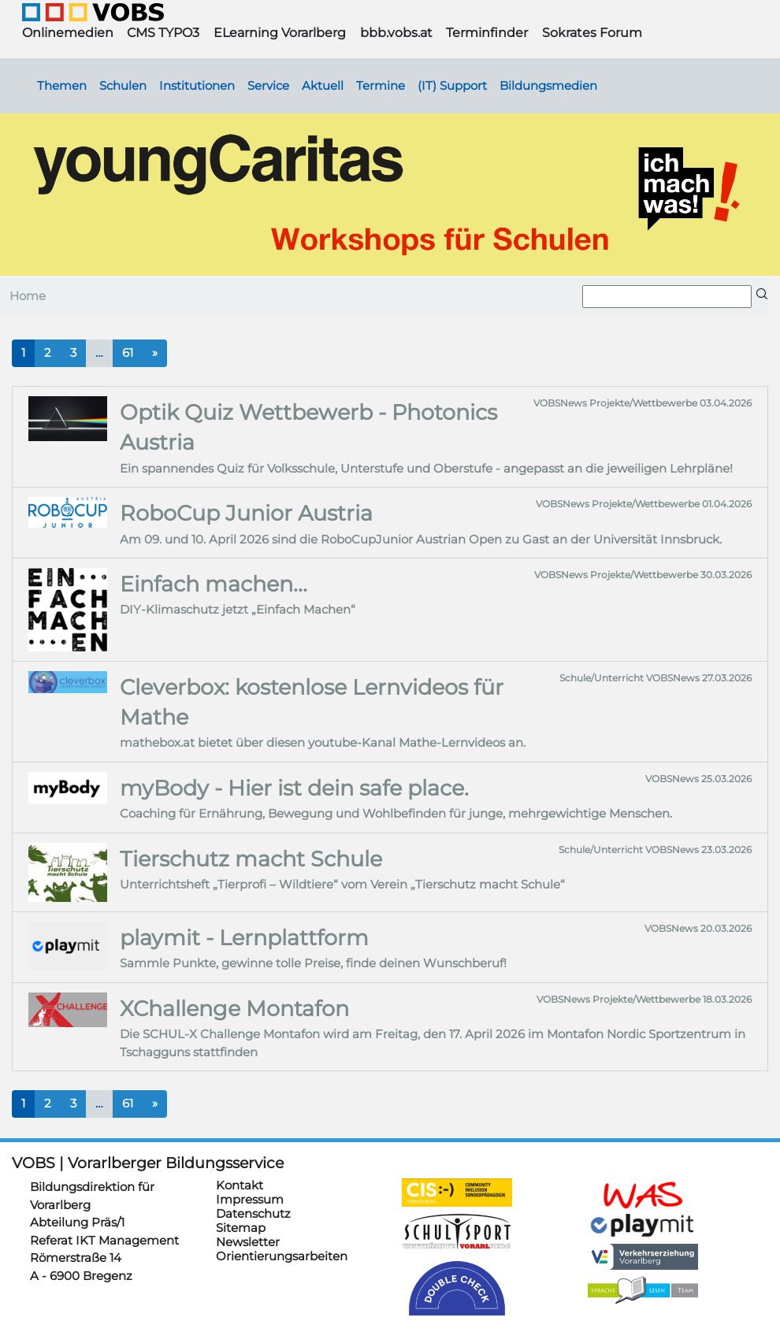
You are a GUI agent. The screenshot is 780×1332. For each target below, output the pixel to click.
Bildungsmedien (548, 86)
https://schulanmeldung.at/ (643, 1194)
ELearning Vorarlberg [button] (280, 32)
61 (127, 352)
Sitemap (241, 1227)
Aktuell (323, 86)
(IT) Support (452, 86)
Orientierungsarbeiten (281, 1256)
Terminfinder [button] (487, 32)
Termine (380, 86)
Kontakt (239, 1185)
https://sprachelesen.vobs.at (643, 1290)
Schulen (123, 86)
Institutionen (197, 86)
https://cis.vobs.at (457, 1192)
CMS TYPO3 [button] (163, 32)
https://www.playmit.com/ (643, 1224)
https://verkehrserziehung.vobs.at (643, 1257)
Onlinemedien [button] (67, 32)
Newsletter (248, 1241)
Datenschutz (253, 1213)
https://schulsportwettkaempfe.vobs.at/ (457, 1232)
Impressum (250, 1199)
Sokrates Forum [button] (592, 32)
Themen (62, 86)
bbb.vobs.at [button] (396, 32)
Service (268, 86)
